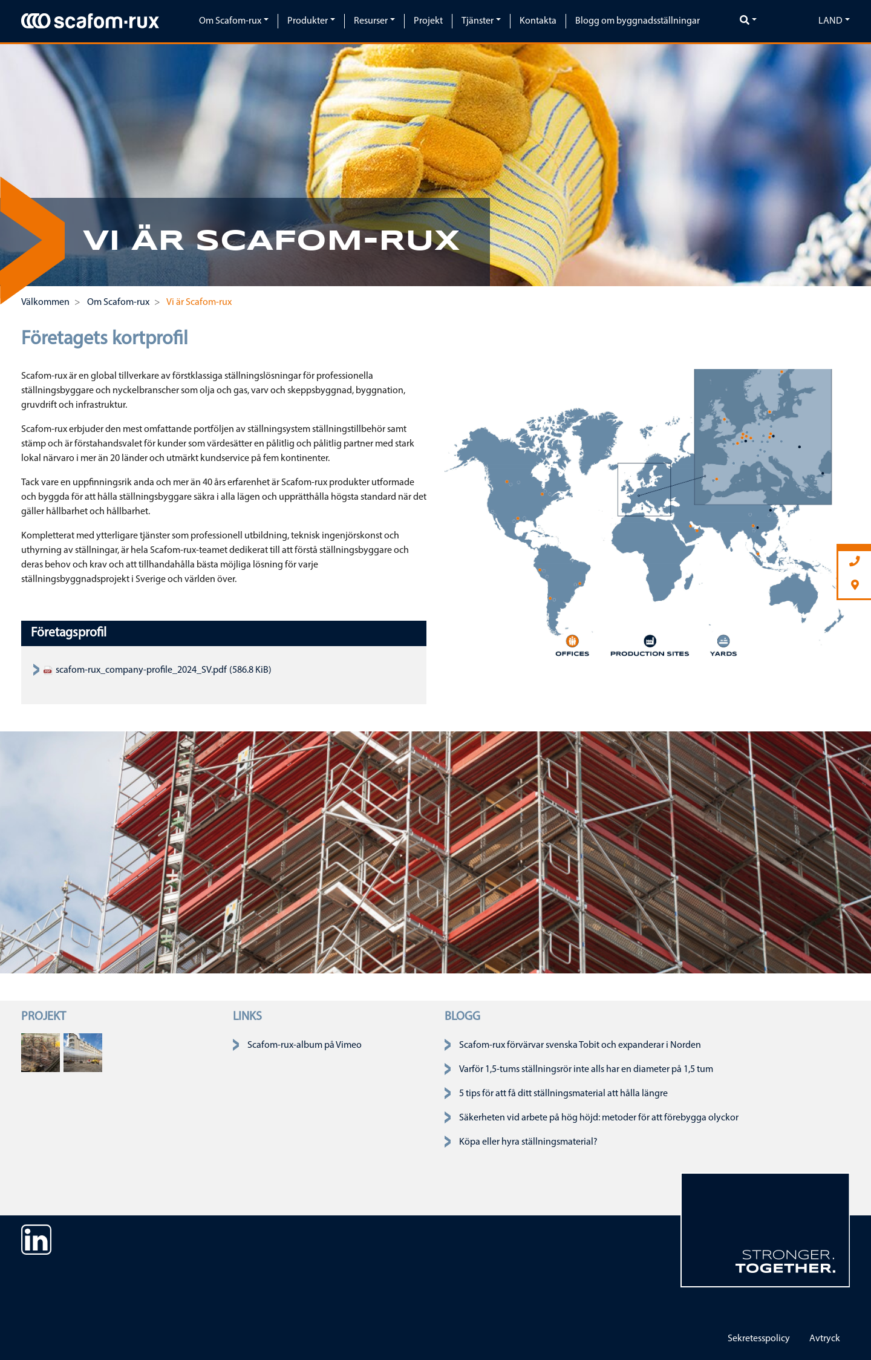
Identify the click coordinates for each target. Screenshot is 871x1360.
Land (830, 21)
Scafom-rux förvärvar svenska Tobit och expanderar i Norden (580, 1045)
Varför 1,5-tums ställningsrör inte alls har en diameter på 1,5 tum (586, 1069)
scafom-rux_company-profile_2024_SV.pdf (135, 670)
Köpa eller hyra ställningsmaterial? (528, 1142)
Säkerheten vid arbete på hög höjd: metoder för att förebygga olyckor (599, 1118)
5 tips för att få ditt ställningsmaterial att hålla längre (563, 1094)
